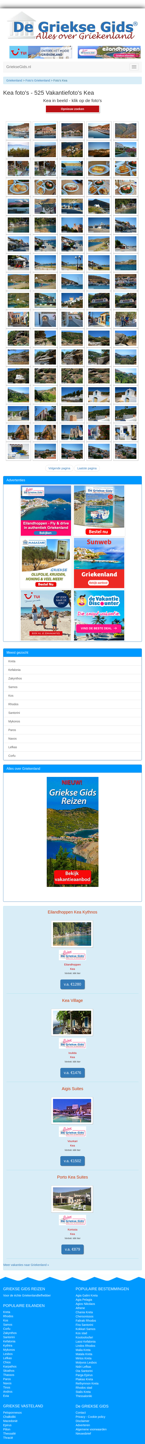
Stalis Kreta (83, 1392)
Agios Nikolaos (85, 1304)
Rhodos (12, 704)
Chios (7, 1362)
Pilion (6, 1429)
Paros (11, 730)
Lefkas (12, 747)
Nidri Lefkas (83, 1366)
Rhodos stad (84, 1387)
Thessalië (9, 1433)
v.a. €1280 (72, 984)
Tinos (6, 1387)
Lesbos (8, 1354)
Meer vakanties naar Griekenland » (26, 1265)
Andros (7, 1391)
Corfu (11, 755)
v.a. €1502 (72, 1161)
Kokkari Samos (85, 1329)
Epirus (7, 1425)
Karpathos (10, 1366)
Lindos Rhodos (85, 1345)
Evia (6, 1395)
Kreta (11, 661)
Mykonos (13, 721)
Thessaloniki (84, 1396)
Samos (12, 687)
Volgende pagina (59, 468)
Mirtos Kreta (83, 1358)
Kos (10, 695)
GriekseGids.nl (18, 67)
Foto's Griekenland (37, 80)
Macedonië (10, 1421)
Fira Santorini (84, 1324)
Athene (80, 1308)
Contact (81, 1412)
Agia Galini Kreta (87, 1295)
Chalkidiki (9, 1416)
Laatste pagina (87, 468)
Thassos (8, 1375)
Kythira (7, 1345)
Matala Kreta (84, 1354)
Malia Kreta (83, 1350)
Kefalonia (14, 670)
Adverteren (83, 1425)
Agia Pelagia (84, 1299)
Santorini (13, 712)
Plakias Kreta (84, 1379)
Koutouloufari (84, 1337)
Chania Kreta (84, 1312)
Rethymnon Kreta (87, 1383)
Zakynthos (14, 678)
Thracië (8, 1437)
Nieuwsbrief (83, 1433)
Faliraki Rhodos (86, 1320)
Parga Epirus (84, 1375)
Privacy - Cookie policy (90, 1416)
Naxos (12, 738)
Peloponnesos (12, 1412)
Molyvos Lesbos (86, 1362)
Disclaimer (82, 1421)
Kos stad (81, 1333)
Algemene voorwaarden (91, 1429)
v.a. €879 (72, 1249)
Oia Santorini (84, 1371)
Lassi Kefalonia (86, 1341)
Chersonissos (84, 1316)
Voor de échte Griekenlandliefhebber (27, 1295)
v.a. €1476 (72, 1073)
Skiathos (8, 1370)
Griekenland (14, 80)
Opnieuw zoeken (72, 109)
